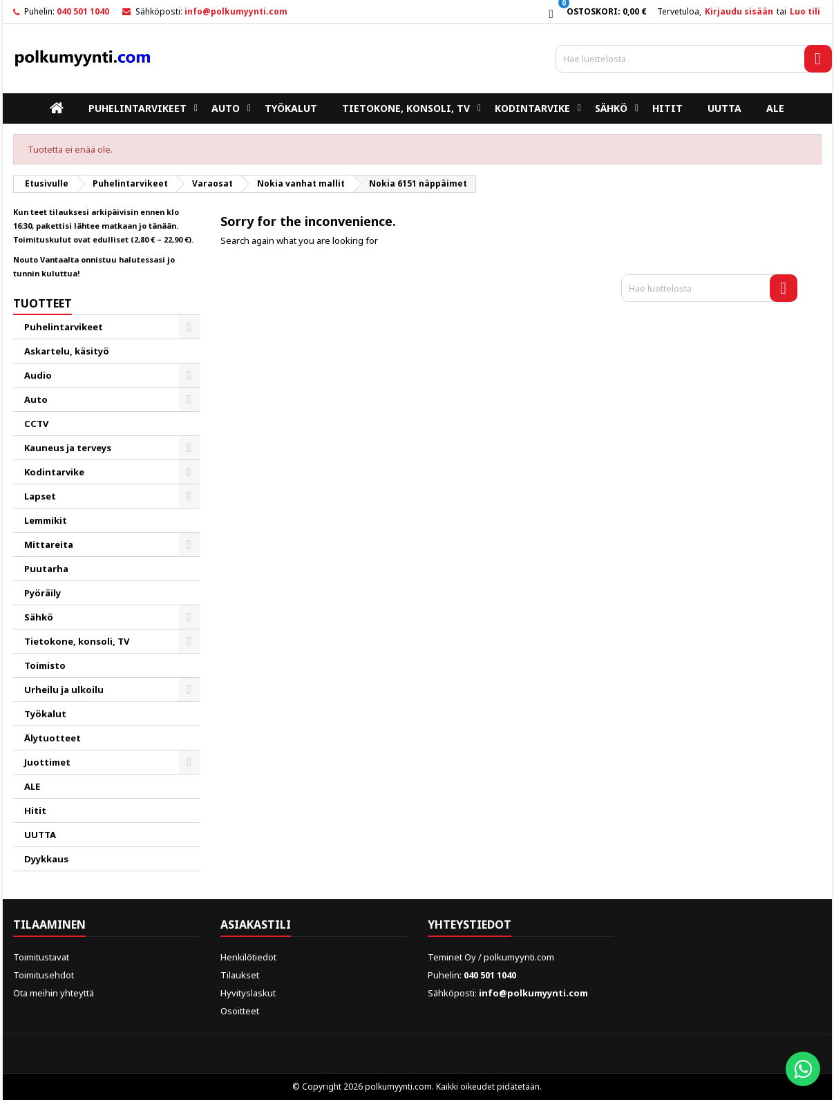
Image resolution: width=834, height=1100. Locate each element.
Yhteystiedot (469, 924)
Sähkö (611, 108)
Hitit (667, 108)
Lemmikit (45, 520)
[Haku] (694, 59)
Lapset (40, 496)
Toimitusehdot (43, 975)
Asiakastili (255, 924)
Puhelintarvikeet (137, 108)
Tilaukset (239, 975)
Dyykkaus (46, 859)
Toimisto (45, 665)
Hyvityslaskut (248, 993)
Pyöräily (42, 593)
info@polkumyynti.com (235, 11)
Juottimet (47, 762)
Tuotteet (42, 303)
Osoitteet (239, 1011)
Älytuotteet (52, 738)
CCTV (36, 423)
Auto (225, 108)
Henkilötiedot (248, 957)
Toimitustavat (41, 957)
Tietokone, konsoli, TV (406, 108)
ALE (775, 108)
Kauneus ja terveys (67, 448)
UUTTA (724, 108)
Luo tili (805, 11)
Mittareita (48, 544)
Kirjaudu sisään (739, 11)
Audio (38, 375)
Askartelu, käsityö (66, 351)
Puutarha (46, 568)
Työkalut (291, 108)
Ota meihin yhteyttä (53, 993)
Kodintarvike (532, 108)
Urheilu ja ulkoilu (64, 689)
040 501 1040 (83, 11)
